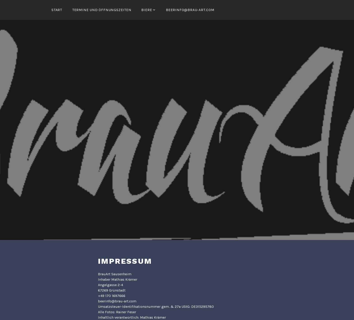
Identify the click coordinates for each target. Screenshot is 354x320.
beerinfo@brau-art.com (190, 10)
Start (56, 10)
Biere (146, 10)
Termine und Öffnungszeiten (101, 10)
